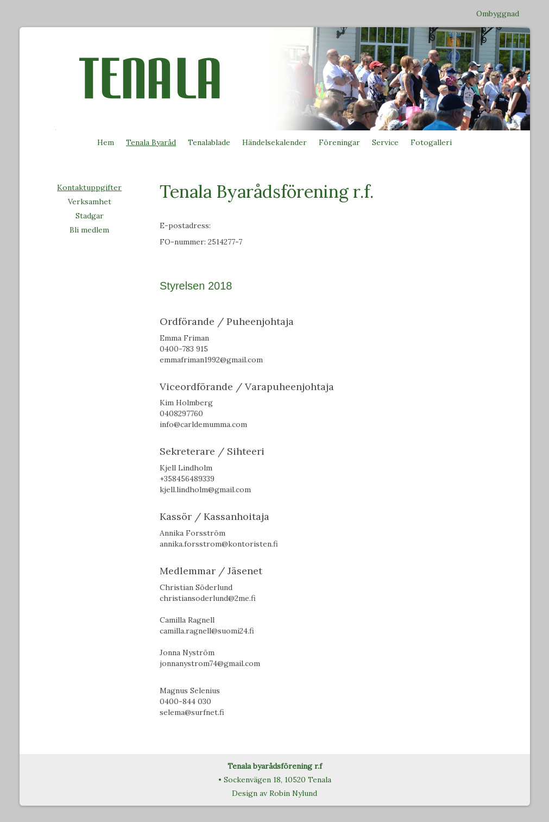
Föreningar (339, 142)
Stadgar (89, 216)
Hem (105, 142)
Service (385, 142)
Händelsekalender (274, 142)
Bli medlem (89, 230)
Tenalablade (209, 142)
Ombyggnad (497, 13)
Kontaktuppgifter (89, 187)
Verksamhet (89, 201)
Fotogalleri (431, 142)
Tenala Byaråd (151, 142)
